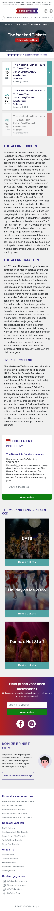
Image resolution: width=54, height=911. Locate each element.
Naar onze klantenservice (18, 775)
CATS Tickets (8, 828)
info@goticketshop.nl (17, 881)
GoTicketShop (13, 893)
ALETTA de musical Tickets (14, 813)
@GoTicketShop (14, 889)
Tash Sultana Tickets (12, 840)
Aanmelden (27, 497)
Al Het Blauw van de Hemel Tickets (18, 801)
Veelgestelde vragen (16, 885)
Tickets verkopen (10, 859)
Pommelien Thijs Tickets (13, 809)
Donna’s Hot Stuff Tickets (14, 836)
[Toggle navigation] (7, 10)
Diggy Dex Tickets (10, 844)
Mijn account (8, 854)
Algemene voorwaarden (13, 867)
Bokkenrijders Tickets (12, 805)
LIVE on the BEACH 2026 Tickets (17, 817)
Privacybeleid (8, 871)
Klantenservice (9, 863)
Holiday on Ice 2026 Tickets (15, 832)
